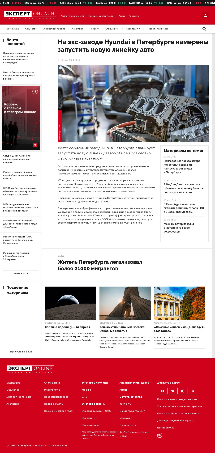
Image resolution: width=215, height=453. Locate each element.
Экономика (12, 29)
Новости (94, 29)
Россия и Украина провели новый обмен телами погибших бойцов (20, 175)
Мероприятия (133, 29)
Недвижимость (53, 403)
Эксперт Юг (89, 417)
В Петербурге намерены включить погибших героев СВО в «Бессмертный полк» (20, 207)
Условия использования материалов (179, 406)
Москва (86, 389)
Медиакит (126, 417)
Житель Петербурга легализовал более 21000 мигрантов (100, 265)
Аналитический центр (73, 16)
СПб (84, 396)
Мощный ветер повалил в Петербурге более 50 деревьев (16, 256)
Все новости (21, 273)
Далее (61, 256)
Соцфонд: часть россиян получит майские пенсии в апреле (16, 159)
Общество (31, 29)
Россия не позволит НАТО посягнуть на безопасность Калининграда (18, 240)
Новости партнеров (157, 29)
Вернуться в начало (21, 351)
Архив (122, 16)
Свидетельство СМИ (132, 410)
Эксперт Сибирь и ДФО (96, 410)
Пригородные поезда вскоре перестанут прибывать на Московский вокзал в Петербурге (18, 58)
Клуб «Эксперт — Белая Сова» (134, 434)
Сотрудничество (131, 396)
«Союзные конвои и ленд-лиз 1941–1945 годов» (179, 329)
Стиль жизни (112, 29)
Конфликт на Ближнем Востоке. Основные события (122, 329)
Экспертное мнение (54, 29)
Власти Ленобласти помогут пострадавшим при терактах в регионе (19, 75)
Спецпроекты (128, 425)
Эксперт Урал (90, 425)
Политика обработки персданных (178, 413)
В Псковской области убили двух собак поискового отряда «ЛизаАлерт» (20, 223)
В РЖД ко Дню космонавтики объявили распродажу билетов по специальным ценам (20, 191)
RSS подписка (165, 427)
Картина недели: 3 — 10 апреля (67, 327)
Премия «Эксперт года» (101, 16)
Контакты (134, 16)
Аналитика (77, 29)
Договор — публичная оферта (175, 420)
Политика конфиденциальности (177, 399)
